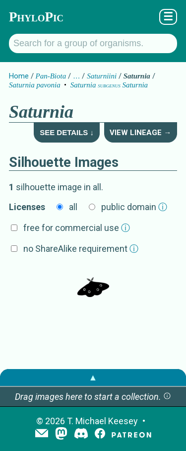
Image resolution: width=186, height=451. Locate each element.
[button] (167, 396)
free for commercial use (76, 228)
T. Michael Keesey (102, 421)
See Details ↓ (67, 132)
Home (19, 76)
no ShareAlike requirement (80, 248)
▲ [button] (93, 377)
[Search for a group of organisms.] (93, 43)
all (73, 207)
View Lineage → (140, 132)
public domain (134, 207)
